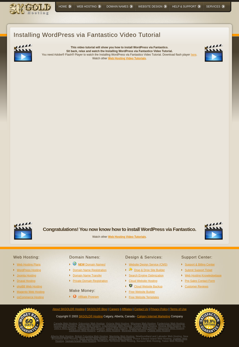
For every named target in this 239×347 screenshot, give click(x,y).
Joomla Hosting (26, 275)
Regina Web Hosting (169, 326)
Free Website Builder (142, 292)
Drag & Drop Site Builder (149, 270)
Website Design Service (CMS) (148, 264)
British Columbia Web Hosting (91, 336)
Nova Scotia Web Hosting (93, 338)
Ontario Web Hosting (120, 338)
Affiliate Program (88, 296)
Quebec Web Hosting (145, 326)
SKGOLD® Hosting (91, 316)
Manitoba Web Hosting (121, 336)
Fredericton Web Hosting (170, 323)
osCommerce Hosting (30, 297)
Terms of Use (178, 309)
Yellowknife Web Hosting (91, 328)
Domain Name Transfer (87, 275)
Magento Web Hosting (31, 292)
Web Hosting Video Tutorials (127, 58)
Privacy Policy (159, 309)
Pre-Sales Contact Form (200, 281)
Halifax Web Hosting (89, 326)
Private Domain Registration (90, 281)
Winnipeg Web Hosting (143, 323)
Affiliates (126, 309)
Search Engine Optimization (146, 275)
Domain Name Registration (89, 270)
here (194, 54)
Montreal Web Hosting (134, 330)
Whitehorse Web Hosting (142, 328)
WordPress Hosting (29, 270)
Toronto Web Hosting (65, 326)
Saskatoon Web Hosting (82, 330)
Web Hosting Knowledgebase (203, 275)
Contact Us (141, 309)
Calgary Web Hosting (108, 330)
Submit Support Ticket (198, 270)
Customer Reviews (196, 286)
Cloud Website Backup (148, 286)
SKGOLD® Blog (97, 309)
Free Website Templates (144, 297)
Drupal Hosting (26, 281)
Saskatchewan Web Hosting (80, 341)
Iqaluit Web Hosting (116, 328)
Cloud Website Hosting (143, 281)
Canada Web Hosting (65, 323)
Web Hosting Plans (29, 264)
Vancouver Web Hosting (171, 328)
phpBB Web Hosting (29, 286)
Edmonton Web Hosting (92, 323)
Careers (114, 309)
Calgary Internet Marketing (153, 316)
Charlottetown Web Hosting (117, 326)
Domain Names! (91, 264)
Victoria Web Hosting (117, 323)
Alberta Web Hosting (62, 336)
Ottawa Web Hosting (159, 330)
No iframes (119, 142)
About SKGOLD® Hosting (69, 309)
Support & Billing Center (200, 264)
